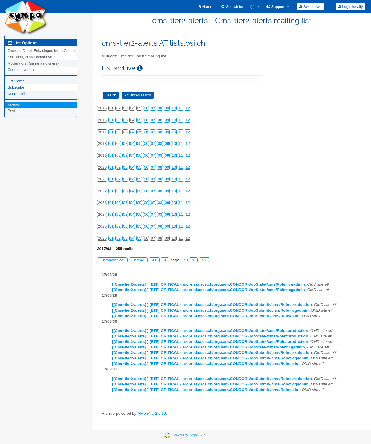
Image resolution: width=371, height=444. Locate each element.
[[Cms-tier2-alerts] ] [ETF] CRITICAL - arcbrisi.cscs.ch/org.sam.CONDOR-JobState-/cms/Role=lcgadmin (208, 284)
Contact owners (21, 69)
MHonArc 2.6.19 (151, 413)
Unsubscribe (18, 94)
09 (167, 108)
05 (139, 120)
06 (146, 108)
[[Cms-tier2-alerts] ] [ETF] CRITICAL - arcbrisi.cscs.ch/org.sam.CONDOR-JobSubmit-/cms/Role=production (212, 304)
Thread (138, 260)
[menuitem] (205, 6)
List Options (22, 43)
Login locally (350, 6)
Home (205, 6)
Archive (14, 105)
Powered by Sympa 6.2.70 (189, 435)
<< (154, 260)
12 (188, 108)
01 (111, 120)
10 (174, 108)
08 (160, 108)
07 (153, 108)
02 (118, 120)
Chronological (112, 260)
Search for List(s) (238, 6)
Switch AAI (310, 6)
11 (181, 108)
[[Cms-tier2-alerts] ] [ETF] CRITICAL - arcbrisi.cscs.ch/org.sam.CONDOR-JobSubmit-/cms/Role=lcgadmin (210, 310)
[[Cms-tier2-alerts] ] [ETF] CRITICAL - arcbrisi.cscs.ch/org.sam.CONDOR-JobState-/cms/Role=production (210, 330)
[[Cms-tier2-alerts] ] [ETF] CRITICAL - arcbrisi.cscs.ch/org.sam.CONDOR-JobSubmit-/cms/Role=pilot (206, 316)
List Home (16, 81)
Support (275, 6)
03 (125, 120)
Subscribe (16, 87)
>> (204, 260)
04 (132, 132)
